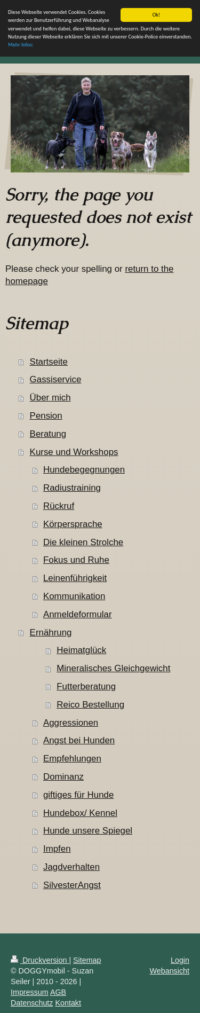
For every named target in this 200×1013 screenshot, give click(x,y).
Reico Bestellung (90, 705)
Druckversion (40, 960)
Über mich (50, 397)
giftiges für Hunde (78, 795)
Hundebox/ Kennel (80, 812)
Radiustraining (72, 488)
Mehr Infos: (21, 44)
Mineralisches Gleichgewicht (113, 668)
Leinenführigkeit (75, 578)
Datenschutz (32, 1003)
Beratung (48, 434)
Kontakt (68, 1003)
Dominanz (63, 777)
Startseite (49, 362)
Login (180, 960)
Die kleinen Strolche (83, 542)
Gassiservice (56, 379)
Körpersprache (72, 524)
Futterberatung (86, 686)
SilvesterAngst (72, 885)
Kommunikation (74, 596)
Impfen (57, 849)
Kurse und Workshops (74, 452)
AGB (58, 992)
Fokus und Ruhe (76, 560)
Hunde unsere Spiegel (87, 831)
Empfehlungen (72, 758)
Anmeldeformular (77, 614)
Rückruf (58, 506)
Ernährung (51, 632)
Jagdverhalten (71, 867)
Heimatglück (81, 650)
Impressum (30, 992)
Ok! (157, 14)
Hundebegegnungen (84, 470)
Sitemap (87, 960)
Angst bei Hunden (79, 740)
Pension (46, 416)
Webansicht (169, 971)
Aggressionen (70, 722)
